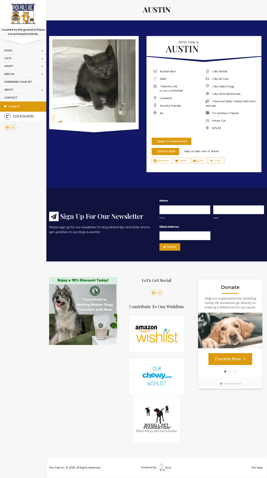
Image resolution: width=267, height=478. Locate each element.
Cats (7, 58)
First (162, 217)
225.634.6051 (19, 116)
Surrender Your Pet (18, 82)
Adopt (8, 66)
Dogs (8, 50)
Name (163, 200)
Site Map (257, 467)
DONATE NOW (166, 151)
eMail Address (169, 226)
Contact (11, 97)
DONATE (11, 106)
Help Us (9, 74)
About (9, 89)
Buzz (164, 467)
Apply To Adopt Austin (172, 141)
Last (215, 217)
